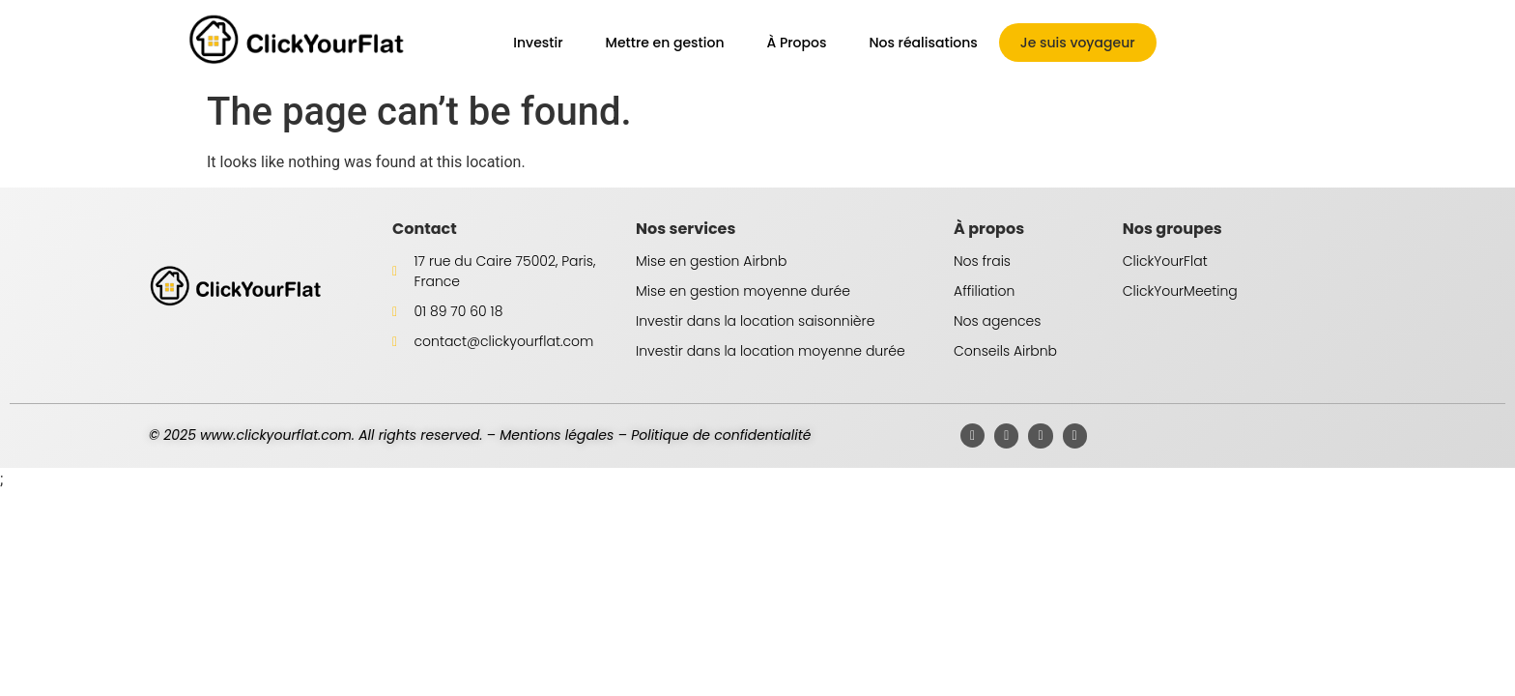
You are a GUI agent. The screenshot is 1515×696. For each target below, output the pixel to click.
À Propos (796, 42)
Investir (537, 42)
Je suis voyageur (1077, 42)
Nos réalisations (923, 42)
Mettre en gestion (665, 42)
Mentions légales (557, 435)
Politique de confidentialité (721, 435)
